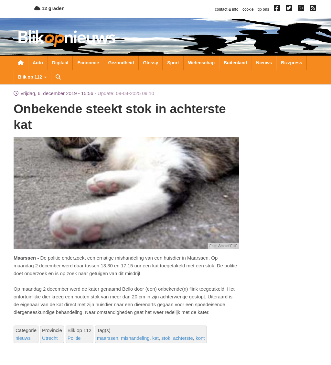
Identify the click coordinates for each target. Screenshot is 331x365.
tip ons (263, 9)
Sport (173, 62)
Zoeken (58, 77)
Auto (38, 62)
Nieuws (264, 62)
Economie (88, 62)
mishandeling (135, 338)
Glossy (150, 62)
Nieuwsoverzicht (21, 63)
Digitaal (60, 62)
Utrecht (50, 338)
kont (200, 338)
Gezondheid (121, 62)
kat (155, 338)
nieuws (23, 338)
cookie (248, 9)
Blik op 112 (32, 77)
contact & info (227, 9)
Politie (74, 338)
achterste (183, 338)
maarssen (107, 338)
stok (165, 338)
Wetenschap (201, 62)
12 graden (49, 8)
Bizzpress (291, 62)
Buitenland (235, 62)
